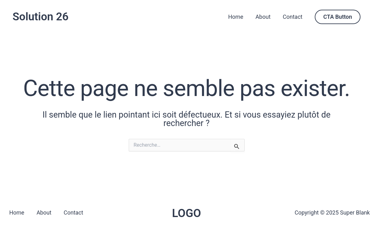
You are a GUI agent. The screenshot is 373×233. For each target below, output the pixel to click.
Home (238, 16)
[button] (337, 17)
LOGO (186, 213)
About (264, 16)
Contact (293, 16)
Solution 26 (41, 16)
